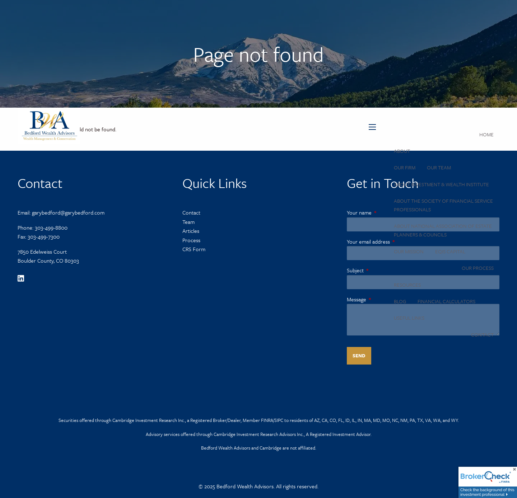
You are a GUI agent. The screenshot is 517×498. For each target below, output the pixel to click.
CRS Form (193, 249)
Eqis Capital (450, 251)
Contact (482, 334)
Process (191, 240)
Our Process (478, 268)
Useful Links (409, 317)
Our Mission (409, 251)
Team (188, 222)
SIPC (278, 420)
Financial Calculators (446, 301)
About (402, 151)
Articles (190, 231)
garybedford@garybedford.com (68, 212)
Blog (400, 301)
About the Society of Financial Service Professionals (443, 205)
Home (486, 134)
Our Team (439, 167)
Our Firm (404, 167)
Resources (407, 284)
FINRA (267, 420)
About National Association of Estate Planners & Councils (443, 230)
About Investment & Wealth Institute (441, 184)
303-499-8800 (51, 227)
